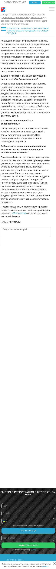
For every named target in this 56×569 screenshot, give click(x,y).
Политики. (45, 566)
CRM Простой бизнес (22, 9)
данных (33, 550)
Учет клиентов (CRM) (23, 14)
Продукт (5, 14)
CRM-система (19, 213)
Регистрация (49, 2)
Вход (34, 2)
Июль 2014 (37, 17)
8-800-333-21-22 (15, 2)
